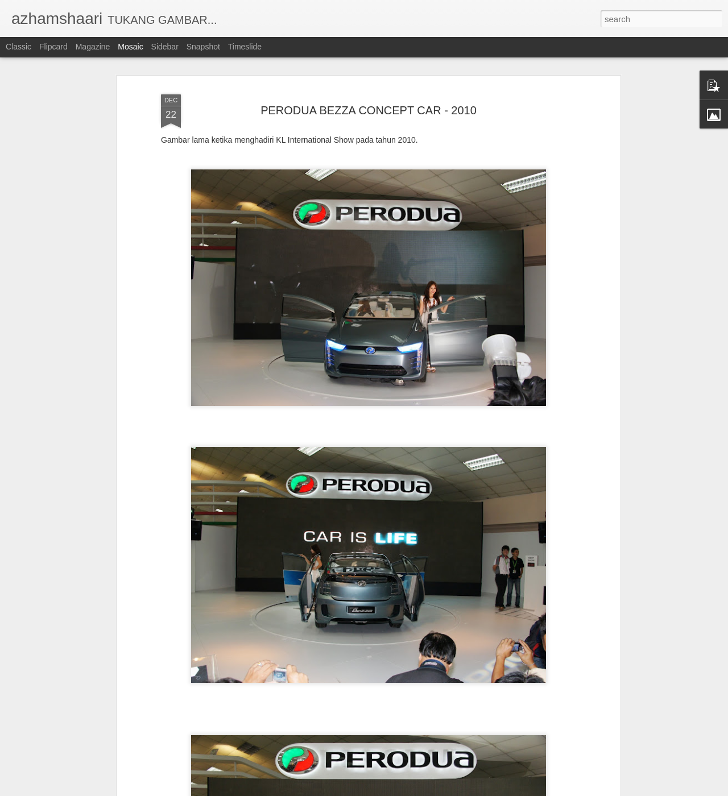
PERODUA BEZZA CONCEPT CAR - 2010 (368, 95)
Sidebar (165, 46)
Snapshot (203, 46)
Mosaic (130, 46)
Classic (18, 46)
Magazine (93, 46)
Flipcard (53, 46)
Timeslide (245, 46)
